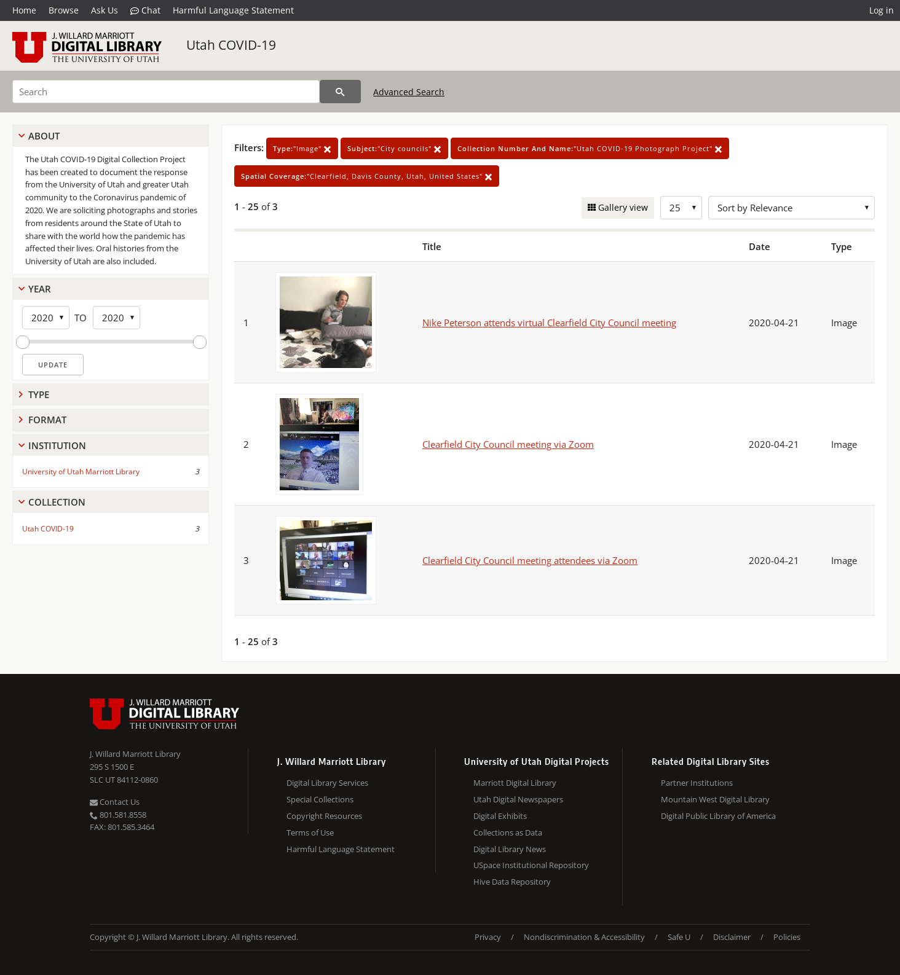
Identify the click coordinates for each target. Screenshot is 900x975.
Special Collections (319, 799)
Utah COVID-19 (231, 44)
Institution (57, 445)
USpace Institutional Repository (531, 865)
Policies (786, 936)
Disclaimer (732, 936)
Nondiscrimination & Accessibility (584, 936)
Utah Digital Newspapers (518, 799)
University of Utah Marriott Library (81, 471)
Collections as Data (507, 832)
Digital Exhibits (500, 815)
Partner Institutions (697, 782)
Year (39, 289)
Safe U (679, 936)
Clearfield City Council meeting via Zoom (508, 444)
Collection (56, 502)
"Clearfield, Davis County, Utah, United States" (366, 176)
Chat (145, 10)
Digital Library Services (327, 782)
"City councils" (394, 148)
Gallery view (622, 207)
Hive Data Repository (512, 881)
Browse (64, 10)
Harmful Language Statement (233, 10)
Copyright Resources (324, 815)
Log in (881, 10)
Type (38, 394)
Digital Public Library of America (718, 815)
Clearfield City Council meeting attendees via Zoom (530, 560)
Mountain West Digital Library (715, 799)
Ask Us (104, 10)
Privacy (488, 936)
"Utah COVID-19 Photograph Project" (589, 148)
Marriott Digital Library (514, 782)
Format (47, 419)
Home (24, 10)
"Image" (302, 148)
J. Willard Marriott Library (135, 753)
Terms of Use (310, 832)
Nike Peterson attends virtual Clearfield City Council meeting (549, 322)
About (44, 136)
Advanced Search (408, 92)
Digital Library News (509, 849)
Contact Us (115, 801)
